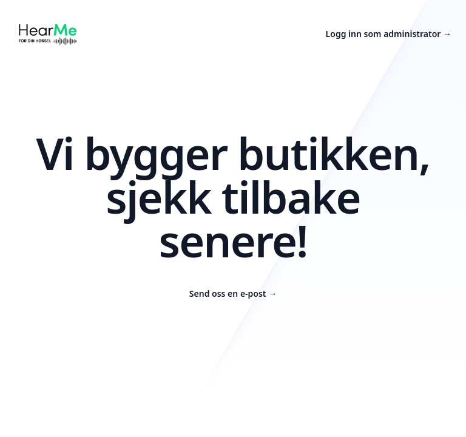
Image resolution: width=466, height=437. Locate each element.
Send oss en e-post (233, 293)
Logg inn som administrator (388, 33)
